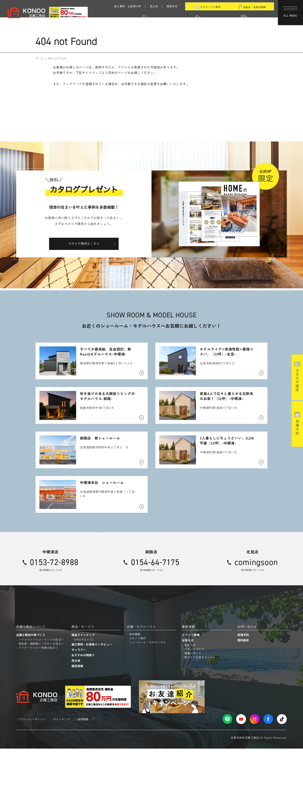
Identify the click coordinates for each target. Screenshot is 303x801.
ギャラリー (78, 702)
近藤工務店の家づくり (30, 687)
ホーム (40, 58)
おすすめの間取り (83, 707)
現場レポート (192, 705)
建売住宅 (172, 6)
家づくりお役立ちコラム (200, 709)
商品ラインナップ (83, 687)
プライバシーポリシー (31, 771)
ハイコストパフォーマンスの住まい (41, 692)
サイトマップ (61, 771)
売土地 (154, 6)
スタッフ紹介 (137, 690)
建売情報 (77, 718)
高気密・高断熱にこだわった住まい (41, 696)
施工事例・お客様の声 (127, 6)
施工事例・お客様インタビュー (91, 696)
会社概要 (134, 686)
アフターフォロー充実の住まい (38, 700)
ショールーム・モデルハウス (147, 694)
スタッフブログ (194, 701)
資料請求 (243, 692)
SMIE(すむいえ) (84, 692)
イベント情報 (190, 687)
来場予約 (243, 687)
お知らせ (188, 692)
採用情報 (82, 771)
